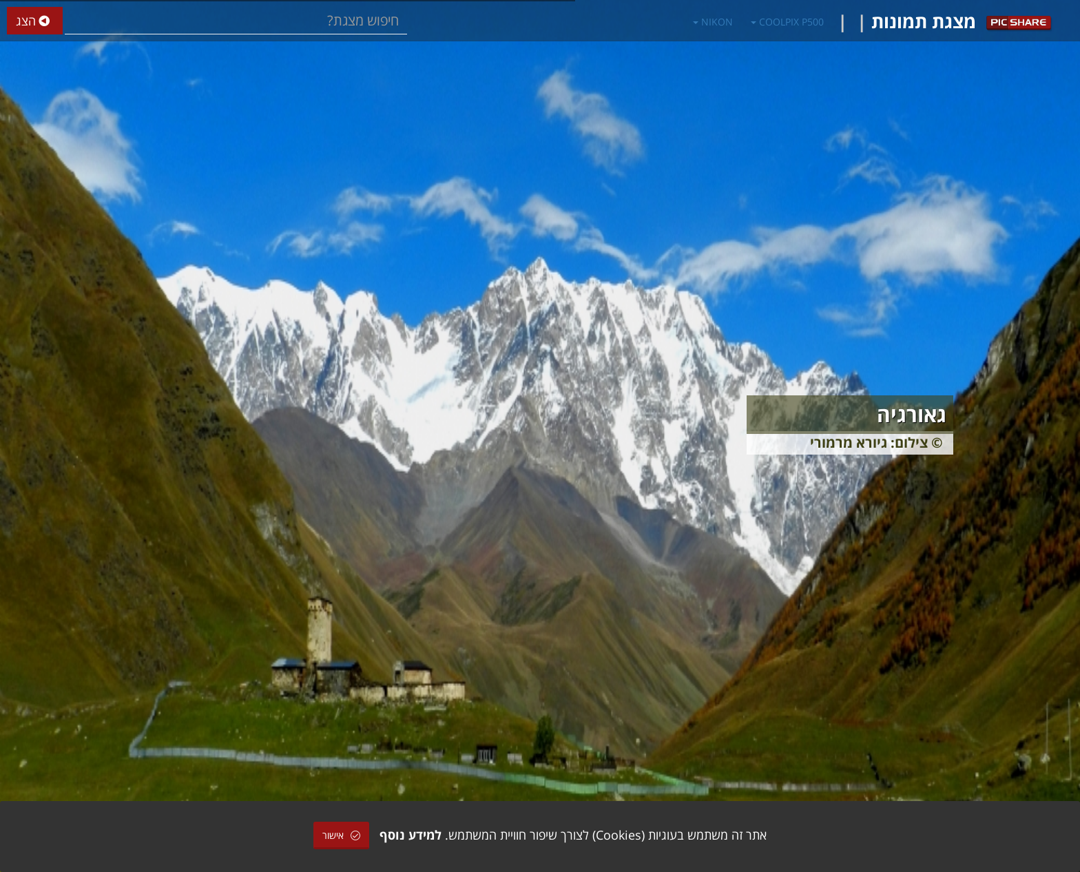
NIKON (713, 21)
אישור (341, 835)
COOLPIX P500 (787, 21)
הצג (35, 21)
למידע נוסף (411, 835)
